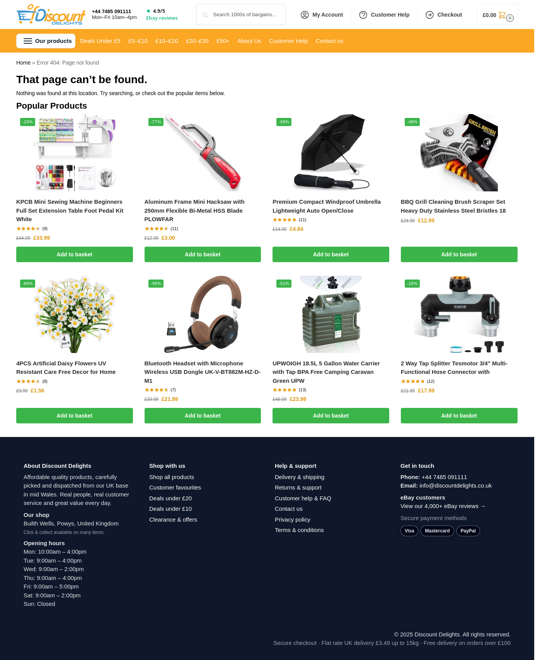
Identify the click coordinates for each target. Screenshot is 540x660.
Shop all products (171, 477)
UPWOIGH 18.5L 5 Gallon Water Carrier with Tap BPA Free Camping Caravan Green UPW (326, 372)
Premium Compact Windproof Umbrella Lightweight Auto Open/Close (327, 206)
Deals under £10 (170, 508)
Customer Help (384, 15)
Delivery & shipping (299, 477)
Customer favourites (175, 487)
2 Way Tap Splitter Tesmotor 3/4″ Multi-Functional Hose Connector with (454, 367)
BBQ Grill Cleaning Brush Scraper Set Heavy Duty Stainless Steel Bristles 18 (453, 206)
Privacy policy (292, 519)
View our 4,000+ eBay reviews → (443, 506)
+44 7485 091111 (444, 477)
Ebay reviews (162, 17)
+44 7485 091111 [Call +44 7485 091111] (111, 11)
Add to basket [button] (74, 254)
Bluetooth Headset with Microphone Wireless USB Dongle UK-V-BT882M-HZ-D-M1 (203, 372)
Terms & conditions (299, 530)
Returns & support (298, 487)
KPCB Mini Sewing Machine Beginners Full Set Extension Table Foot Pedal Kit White (69, 210)
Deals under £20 (170, 498)
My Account (321, 15)
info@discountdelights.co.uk (455, 485)
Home (23, 63)
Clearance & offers (173, 519)
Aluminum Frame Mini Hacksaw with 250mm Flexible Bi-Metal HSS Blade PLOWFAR (195, 210)
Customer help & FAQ (303, 498)
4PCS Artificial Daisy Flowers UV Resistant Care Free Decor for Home (66, 367)
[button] (497, 14)
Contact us (289, 508)
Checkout (443, 15)
